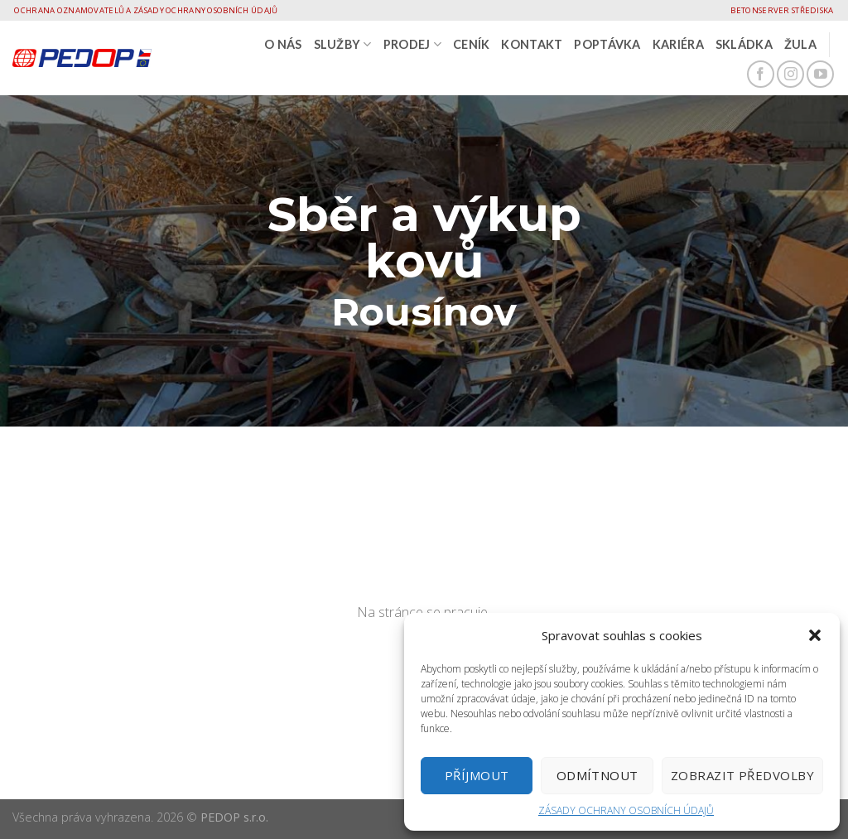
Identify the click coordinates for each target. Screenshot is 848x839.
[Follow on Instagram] (790, 74)
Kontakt (531, 44)
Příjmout (477, 775)
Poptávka (607, 44)
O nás (282, 44)
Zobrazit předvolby (742, 775)
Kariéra (678, 44)
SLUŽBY (343, 44)
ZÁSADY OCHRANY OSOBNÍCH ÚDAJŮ (626, 810)
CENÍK (471, 44)
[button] (815, 635)
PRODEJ (412, 44)
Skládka (744, 44)
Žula (800, 44)
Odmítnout (597, 775)
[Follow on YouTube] (820, 74)
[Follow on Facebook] (760, 74)
